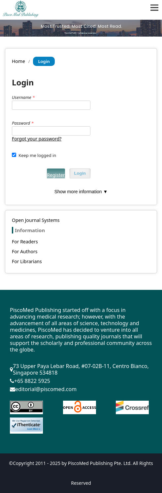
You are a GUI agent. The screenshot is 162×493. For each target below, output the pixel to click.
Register (56, 175)
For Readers (25, 241)
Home (18, 61)
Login (80, 173)
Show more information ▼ (81, 191)
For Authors (24, 251)
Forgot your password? (36, 139)
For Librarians (27, 261)
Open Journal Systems (36, 220)
